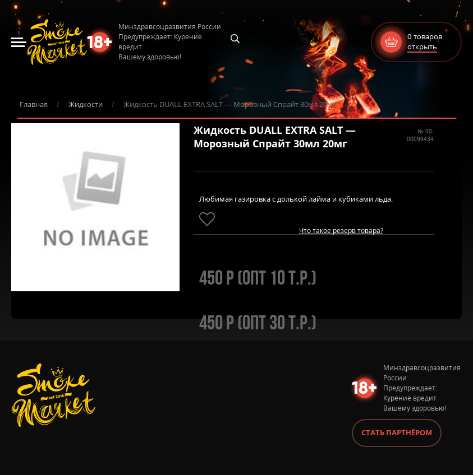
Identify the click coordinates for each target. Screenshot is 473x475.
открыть (422, 46)
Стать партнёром (396, 432)
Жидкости (85, 104)
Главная (34, 104)
